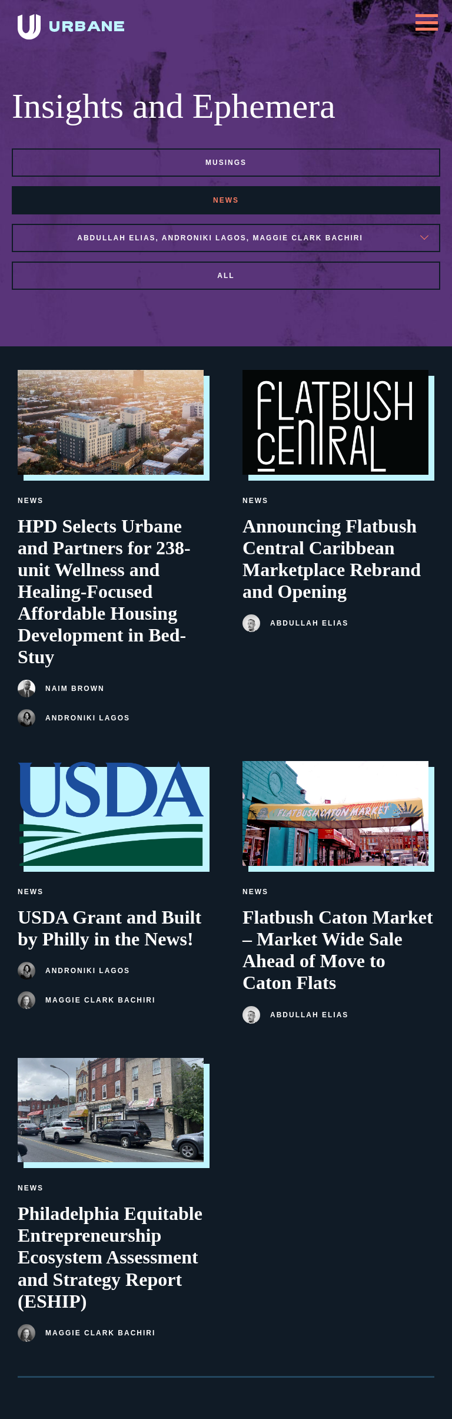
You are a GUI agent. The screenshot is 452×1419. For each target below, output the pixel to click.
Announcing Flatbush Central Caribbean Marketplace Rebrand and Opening (331, 558)
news (226, 200)
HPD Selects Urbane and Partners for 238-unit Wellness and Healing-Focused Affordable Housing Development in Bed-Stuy (104, 591)
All (225, 276)
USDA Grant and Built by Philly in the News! (109, 928)
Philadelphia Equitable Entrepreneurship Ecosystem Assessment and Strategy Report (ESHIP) (110, 1257)
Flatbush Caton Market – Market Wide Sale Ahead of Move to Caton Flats (337, 950)
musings (226, 162)
